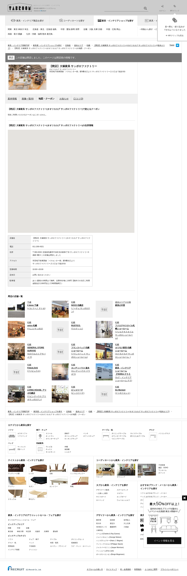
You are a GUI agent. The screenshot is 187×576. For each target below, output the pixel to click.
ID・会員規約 (125, 569)
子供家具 (32, 546)
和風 (79, 482)
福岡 (40, 34)
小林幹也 (99, 530)
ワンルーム (162, 470)
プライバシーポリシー (170, 569)
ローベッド (100, 500)
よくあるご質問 (151, 569)
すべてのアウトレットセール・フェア (22, 520)
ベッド (31, 543)
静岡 (73, 29)
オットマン (50, 436)
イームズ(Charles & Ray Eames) (108, 534)
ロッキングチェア (71, 439)
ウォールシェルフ (123, 500)
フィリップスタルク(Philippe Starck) (109, 544)
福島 (55, 29)
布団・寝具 (54, 543)
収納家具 (74, 543)
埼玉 (26, 29)
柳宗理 (98, 520)
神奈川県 (20, 531)
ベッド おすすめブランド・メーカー (153, 496)
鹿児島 (50, 34)
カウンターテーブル (119, 436)
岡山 (118, 29)
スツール (49, 433)
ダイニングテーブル (119, 433)
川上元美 (127, 523)
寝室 (147, 471)
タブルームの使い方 (95, 569)
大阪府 (37, 531)
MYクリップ (174, 8)
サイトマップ (111, 569)
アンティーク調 (17, 469)
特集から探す (147, 29)
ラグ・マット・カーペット (81, 546)
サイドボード (101, 497)
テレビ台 (49, 447)
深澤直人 (127, 520)
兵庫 (96, 29)
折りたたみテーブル (137, 436)
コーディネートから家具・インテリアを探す (117, 460)
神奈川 (21, 29)
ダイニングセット (77, 539)
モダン (38, 482)
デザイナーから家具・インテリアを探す (115, 515)
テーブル (53, 539)
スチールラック (122, 490)
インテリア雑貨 (13, 549)
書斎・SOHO (163, 468)
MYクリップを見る (176, 35)
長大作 (98, 523)
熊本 (44, 34)
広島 (114, 29)
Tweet (172, 45)
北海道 (49, 29)
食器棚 (67, 449)
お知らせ (64, 98)
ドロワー (120, 493)
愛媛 (20, 34)
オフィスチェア (89, 436)
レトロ (38, 469)
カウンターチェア (52, 439)
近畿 (85, 29)
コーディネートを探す (74, 20)
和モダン (38, 494)
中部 (63, 29)
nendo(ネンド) (101, 527)
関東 (10, 29)
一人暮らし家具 (102, 493)
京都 (100, 29)
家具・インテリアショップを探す (118, 20)
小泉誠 (126, 527)
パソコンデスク (164, 433)
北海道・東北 (38, 29)
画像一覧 (28, 98)
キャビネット (51, 452)
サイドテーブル (136, 433)
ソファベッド (22, 436)
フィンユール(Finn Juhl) (105, 551)
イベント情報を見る (164, 540)
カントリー (58, 482)
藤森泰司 (113, 527)
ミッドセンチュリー (79, 469)
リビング (105, 471)
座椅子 (67, 433)
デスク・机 (12, 543)
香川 (16, 34)
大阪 (91, 29)
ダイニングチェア (71, 436)
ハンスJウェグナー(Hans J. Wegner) (109, 540)
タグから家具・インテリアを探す (112, 485)
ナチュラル (17, 494)
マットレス (21, 447)
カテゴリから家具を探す (19, 425)
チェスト (49, 449)
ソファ (10, 539)
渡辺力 (112, 523)
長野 (77, 29)
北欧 (58, 469)
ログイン (162, 8)
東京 (16, 29)
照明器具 (11, 546)
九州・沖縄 (31, 34)
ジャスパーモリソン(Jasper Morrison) (110, 547)
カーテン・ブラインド (58, 546)
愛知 (68, 29)
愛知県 (55, 531)
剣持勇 (112, 520)
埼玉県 (28, 531)
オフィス (161, 473)
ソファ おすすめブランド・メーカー (153, 493)
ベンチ (85, 433)
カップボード (122, 497)
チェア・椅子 (34, 539)
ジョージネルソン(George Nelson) (108, 537)
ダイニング (126, 471)
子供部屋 (161, 465)
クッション (33, 549)
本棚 (66, 447)
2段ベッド (21, 449)
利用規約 (137, 569)
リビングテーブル (118, 439)
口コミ (78, 98)
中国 (108, 29)
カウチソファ (22, 433)
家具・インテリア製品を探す (30, 20)
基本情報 (12, 98)
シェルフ (68, 452)
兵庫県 (46, 531)
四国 (10, 34)
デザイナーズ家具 (102, 490)
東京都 (10, 531)
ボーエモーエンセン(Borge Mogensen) (110, 554)
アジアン (17, 482)
